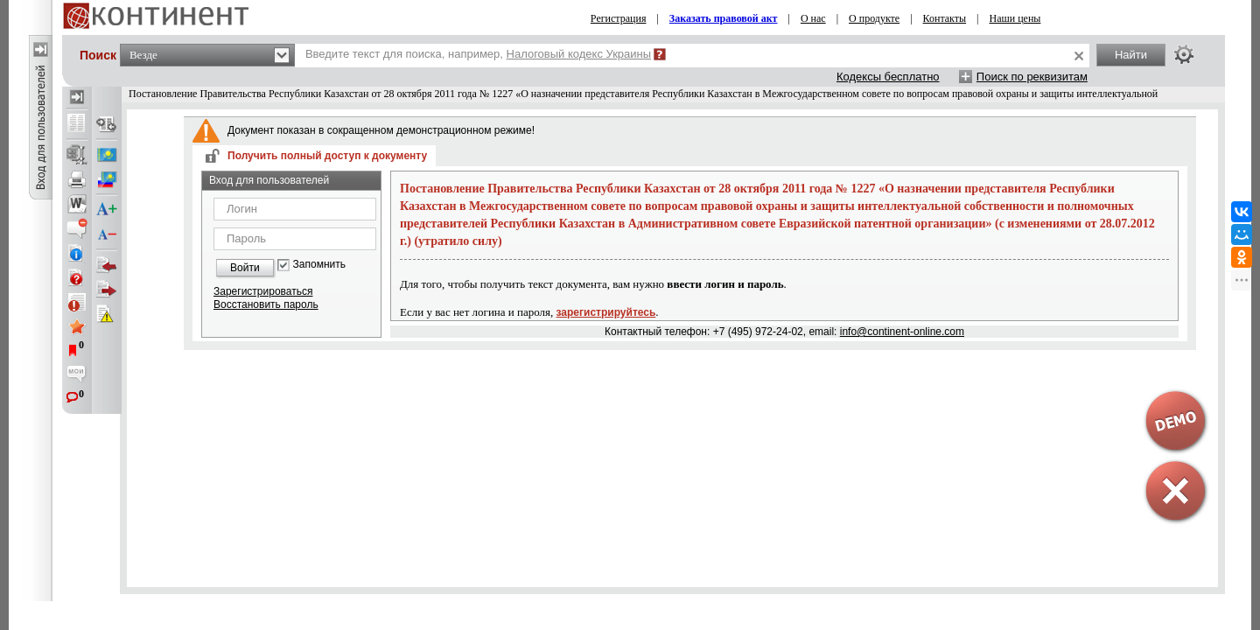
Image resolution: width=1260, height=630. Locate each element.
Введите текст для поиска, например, (478, 53)
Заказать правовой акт (723, 18)
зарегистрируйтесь (606, 312)
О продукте (874, 18)
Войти (245, 268)
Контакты (945, 18)
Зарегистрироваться (263, 291)
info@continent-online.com (902, 332)
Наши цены (1015, 18)
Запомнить (319, 264)
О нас (813, 18)
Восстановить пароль (266, 304)
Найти (1131, 54)
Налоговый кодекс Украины (579, 53)
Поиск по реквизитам (1032, 76)
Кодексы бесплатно (888, 76)
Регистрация (619, 18)
